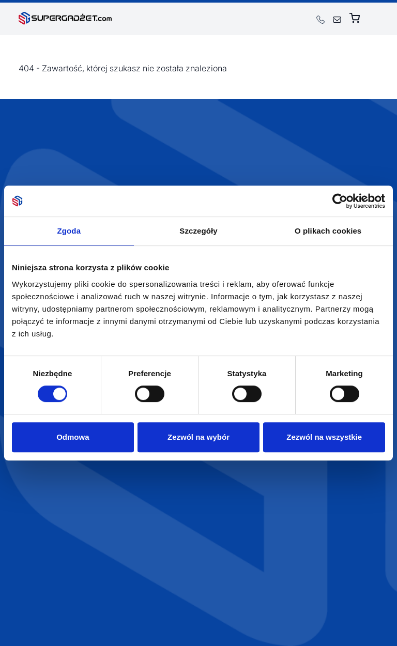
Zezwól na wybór (198, 437)
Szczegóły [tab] (198, 230)
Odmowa (72, 437)
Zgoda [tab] (69, 230)
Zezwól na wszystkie (324, 437)
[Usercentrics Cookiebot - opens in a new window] (340, 201)
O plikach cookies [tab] (328, 230)
